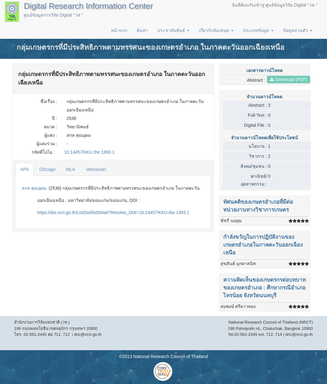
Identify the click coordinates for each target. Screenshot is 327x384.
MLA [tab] (70, 169)
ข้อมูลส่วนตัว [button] (297, 30)
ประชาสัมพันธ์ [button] (173, 30)
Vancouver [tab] (96, 169)
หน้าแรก (119, 30)
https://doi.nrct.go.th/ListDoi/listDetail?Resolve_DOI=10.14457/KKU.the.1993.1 (113, 212)
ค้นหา (142, 30)
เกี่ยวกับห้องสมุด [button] (216, 30)
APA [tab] (24, 169)
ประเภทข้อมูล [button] (258, 30)
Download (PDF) (288, 79)
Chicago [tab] (47, 169)
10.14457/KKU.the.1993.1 (89, 152)
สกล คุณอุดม (34, 188)
